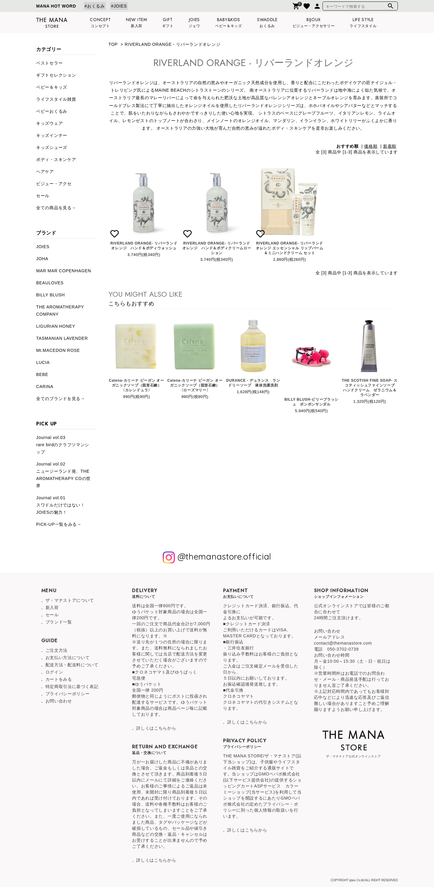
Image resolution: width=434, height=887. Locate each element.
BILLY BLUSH (50, 294)
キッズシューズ (51, 147)
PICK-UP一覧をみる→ (58, 524)
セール (42, 195)
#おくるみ (95, 6)
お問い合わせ (59, 701)
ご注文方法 (57, 650)
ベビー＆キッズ (51, 87)
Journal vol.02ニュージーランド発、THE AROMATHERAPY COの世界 (63, 475)
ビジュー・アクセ (54, 183)
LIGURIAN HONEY (55, 326)
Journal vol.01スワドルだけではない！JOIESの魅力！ (60, 505)
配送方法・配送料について (72, 664)
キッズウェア (49, 123)
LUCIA (43, 362)
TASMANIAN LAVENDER (62, 338)
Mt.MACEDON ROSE (58, 350)
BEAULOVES (50, 282)
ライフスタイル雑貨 (56, 99)
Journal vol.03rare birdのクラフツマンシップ (62, 444)
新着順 (389, 146)
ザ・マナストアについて (70, 600)
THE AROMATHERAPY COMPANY (60, 311)
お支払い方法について (68, 657)
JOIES (42, 246)
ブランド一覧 (59, 622)
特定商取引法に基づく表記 (72, 686)
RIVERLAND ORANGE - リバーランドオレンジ (172, 44)
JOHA (42, 258)
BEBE (42, 374)
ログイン (54, 672)
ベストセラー (49, 63)
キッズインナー (51, 135)
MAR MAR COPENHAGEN (63, 270)
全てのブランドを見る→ (60, 398)
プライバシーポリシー (68, 693)
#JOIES (119, 6)
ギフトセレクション (56, 75)
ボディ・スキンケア (56, 159)
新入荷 (52, 607)
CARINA (44, 386)
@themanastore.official (217, 557)
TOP (113, 44)
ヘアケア (45, 171)
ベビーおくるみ (51, 111)
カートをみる (59, 679)
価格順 (370, 146)
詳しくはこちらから (156, 728)
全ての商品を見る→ (56, 207)
